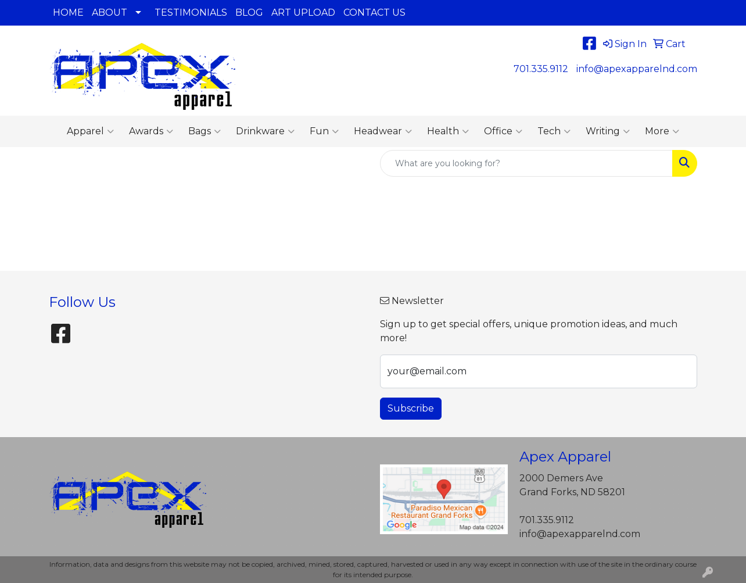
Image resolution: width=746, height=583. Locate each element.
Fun (324, 131)
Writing (608, 131)
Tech (554, 131)
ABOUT (109, 12)
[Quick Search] (526, 163)
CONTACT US (374, 12)
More (662, 131)
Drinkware (265, 131)
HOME (68, 12)
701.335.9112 (541, 68)
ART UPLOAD (303, 12)
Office (503, 131)
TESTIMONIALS (191, 12)
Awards (151, 131)
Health (448, 131)
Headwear (383, 131)
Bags (204, 131)
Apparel (90, 131)
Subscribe (411, 408)
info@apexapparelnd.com (636, 68)
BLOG (249, 12)
